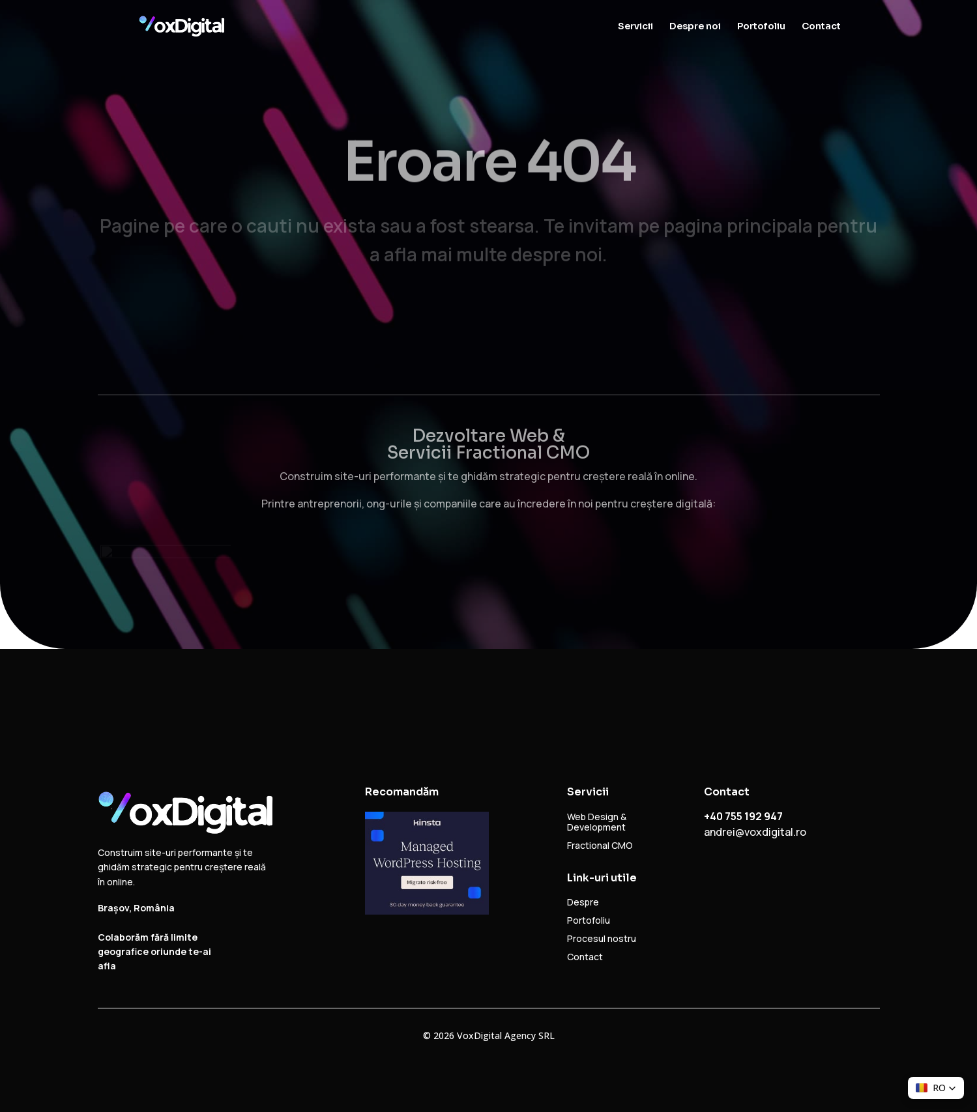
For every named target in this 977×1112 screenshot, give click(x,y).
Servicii (635, 26)
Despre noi (695, 26)
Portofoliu (761, 26)
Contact (821, 26)
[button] (936, 1088)
